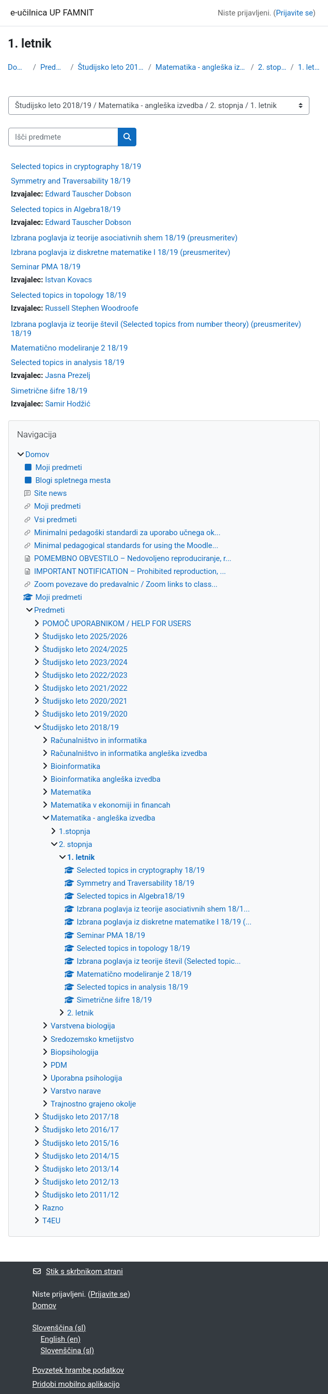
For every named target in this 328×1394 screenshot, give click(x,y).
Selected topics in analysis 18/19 (67, 362)
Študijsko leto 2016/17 (80, 1129)
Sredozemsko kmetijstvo (92, 1039)
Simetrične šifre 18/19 (49, 391)
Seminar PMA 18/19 (46, 266)
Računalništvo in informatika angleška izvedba (129, 753)
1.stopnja (74, 831)
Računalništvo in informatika (99, 740)
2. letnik (80, 1013)
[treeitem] (164, 838)
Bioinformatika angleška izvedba (106, 779)
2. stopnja (272, 67)
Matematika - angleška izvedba (200, 67)
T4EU (51, 1220)
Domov (18, 67)
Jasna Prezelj (67, 375)
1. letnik (309, 67)
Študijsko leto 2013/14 (80, 1169)
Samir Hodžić (67, 403)
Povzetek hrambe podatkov (78, 1370)
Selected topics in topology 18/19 (68, 295)
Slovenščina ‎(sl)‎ (59, 1327)
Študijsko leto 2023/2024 (85, 662)
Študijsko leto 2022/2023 (85, 675)
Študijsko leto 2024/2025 (85, 649)
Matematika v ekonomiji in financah (110, 805)
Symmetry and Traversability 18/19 (71, 181)
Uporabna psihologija (86, 1078)
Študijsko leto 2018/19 (111, 67)
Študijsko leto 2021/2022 (85, 688)
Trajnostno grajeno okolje (93, 1104)
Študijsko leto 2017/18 (80, 1117)
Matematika (71, 792)
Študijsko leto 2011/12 (80, 1195)
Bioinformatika (75, 766)
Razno (53, 1208)
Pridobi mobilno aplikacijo (76, 1384)
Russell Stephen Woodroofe (91, 308)
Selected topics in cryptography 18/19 (76, 166)
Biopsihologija (75, 1052)
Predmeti (53, 67)
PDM (59, 1065)
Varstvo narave (76, 1091)
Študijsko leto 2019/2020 (85, 714)
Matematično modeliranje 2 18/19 (69, 348)
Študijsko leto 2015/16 (80, 1143)
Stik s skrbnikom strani (78, 1271)
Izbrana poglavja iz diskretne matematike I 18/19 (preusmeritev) (120, 252)
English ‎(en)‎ (61, 1339)
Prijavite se (294, 13)
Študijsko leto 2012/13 (80, 1182)
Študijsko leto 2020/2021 (85, 701)
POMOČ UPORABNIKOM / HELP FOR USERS (116, 623)
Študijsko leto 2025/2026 (85, 636)
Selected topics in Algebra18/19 (66, 209)
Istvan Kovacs (68, 279)
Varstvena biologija (83, 1026)
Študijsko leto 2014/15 (80, 1156)
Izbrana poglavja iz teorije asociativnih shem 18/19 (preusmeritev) (124, 238)
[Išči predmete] (63, 137)
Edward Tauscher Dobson (88, 194)
